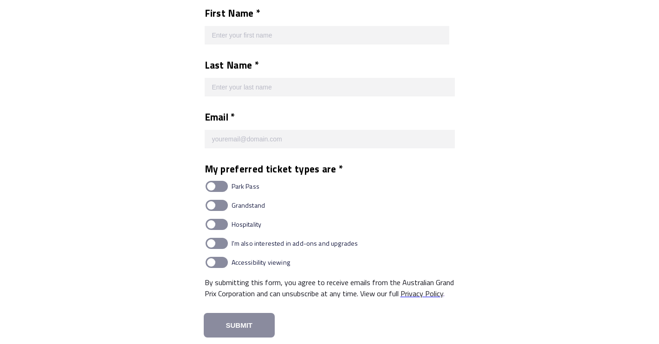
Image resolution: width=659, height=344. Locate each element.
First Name (231, 13)
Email (218, 116)
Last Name (230, 64)
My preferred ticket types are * (274, 168)
